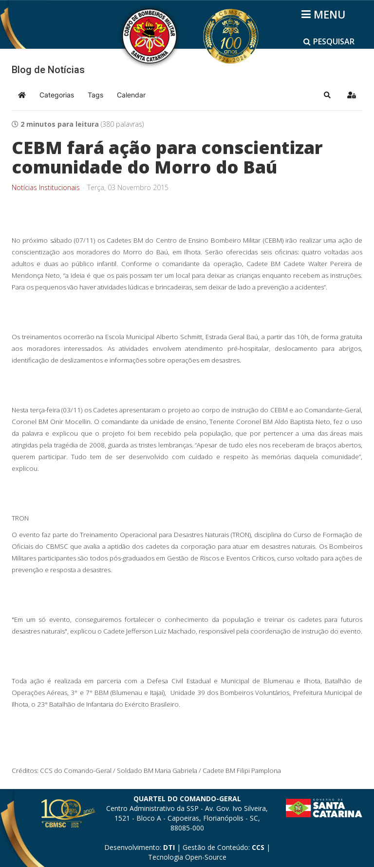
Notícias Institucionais (46, 188)
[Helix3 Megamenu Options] (325, 14)
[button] (327, 95)
